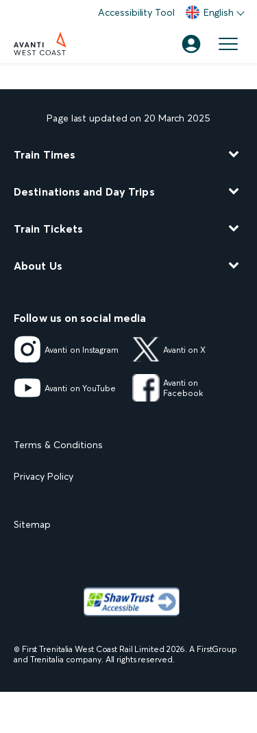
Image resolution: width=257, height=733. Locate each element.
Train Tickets (48, 228)
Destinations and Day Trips (84, 191)
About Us (38, 265)
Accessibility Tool (136, 12)
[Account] (191, 44)
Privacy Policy (43, 476)
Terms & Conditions (58, 445)
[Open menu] (228, 44)
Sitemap (32, 524)
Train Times (44, 154)
